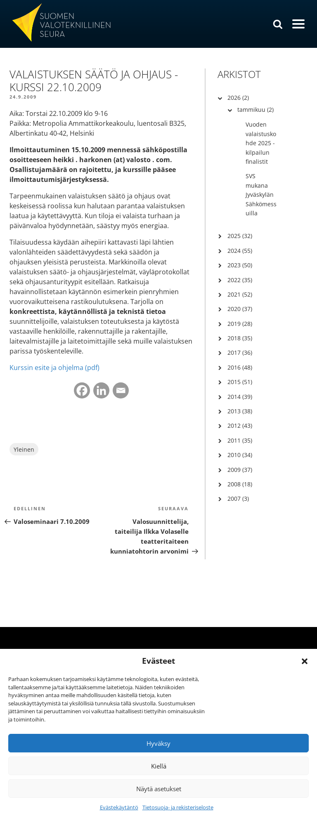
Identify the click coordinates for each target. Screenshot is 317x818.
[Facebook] (82, 390)
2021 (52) (239, 294)
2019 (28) (239, 324)
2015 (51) (239, 382)
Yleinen (24, 449)
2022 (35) (239, 280)
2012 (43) (239, 425)
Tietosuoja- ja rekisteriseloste (177, 807)
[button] (304, 661)
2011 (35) (239, 440)
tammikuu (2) (255, 109)
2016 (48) (239, 367)
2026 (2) (238, 97)
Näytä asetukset (158, 789)
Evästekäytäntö (119, 807)
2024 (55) (239, 251)
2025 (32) (239, 236)
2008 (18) (239, 484)
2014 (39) (239, 397)
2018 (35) (239, 338)
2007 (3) (238, 498)
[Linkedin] (101, 390)
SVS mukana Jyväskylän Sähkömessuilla (261, 194)
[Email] (121, 390)
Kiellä (158, 766)
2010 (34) (239, 455)
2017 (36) (239, 352)
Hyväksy (158, 743)
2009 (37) (239, 470)
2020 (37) (239, 309)
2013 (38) (239, 411)
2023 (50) (239, 265)
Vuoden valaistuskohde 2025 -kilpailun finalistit (261, 142)
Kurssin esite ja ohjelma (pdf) (54, 367)
